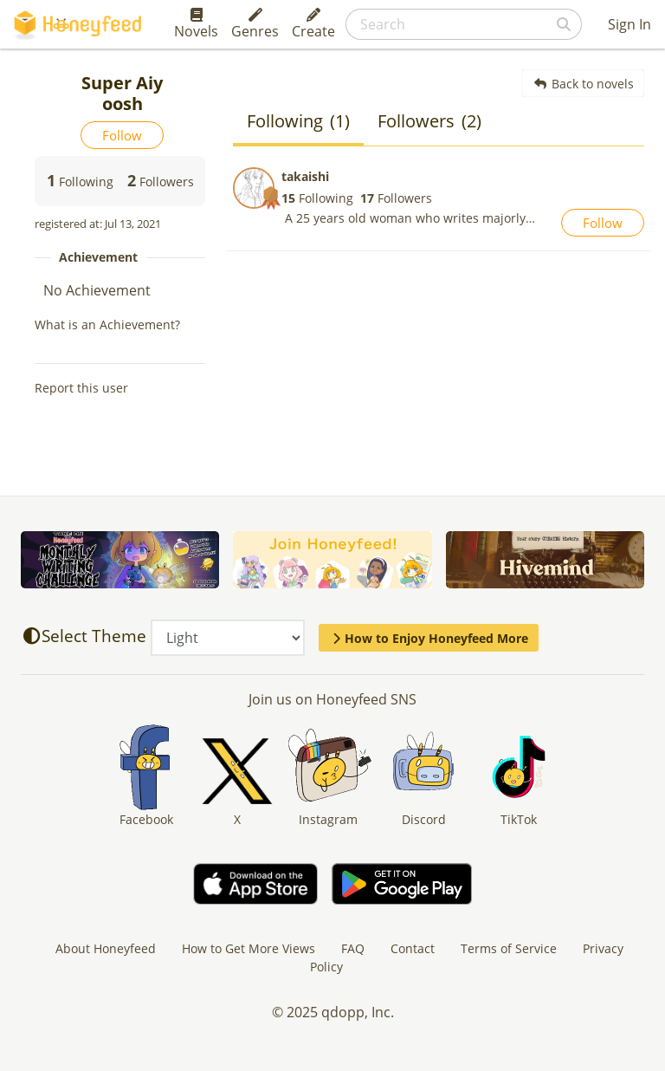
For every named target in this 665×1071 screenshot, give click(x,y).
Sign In (629, 24)
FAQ (353, 948)
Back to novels (583, 83)
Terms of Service (509, 948)
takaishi (305, 176)
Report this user (81, 388)
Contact (413, 948)
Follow (122, 135)
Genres (255, 24)
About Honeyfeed (105, 948)
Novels (196, 24)
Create (313, 24)
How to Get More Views (248, 948)
